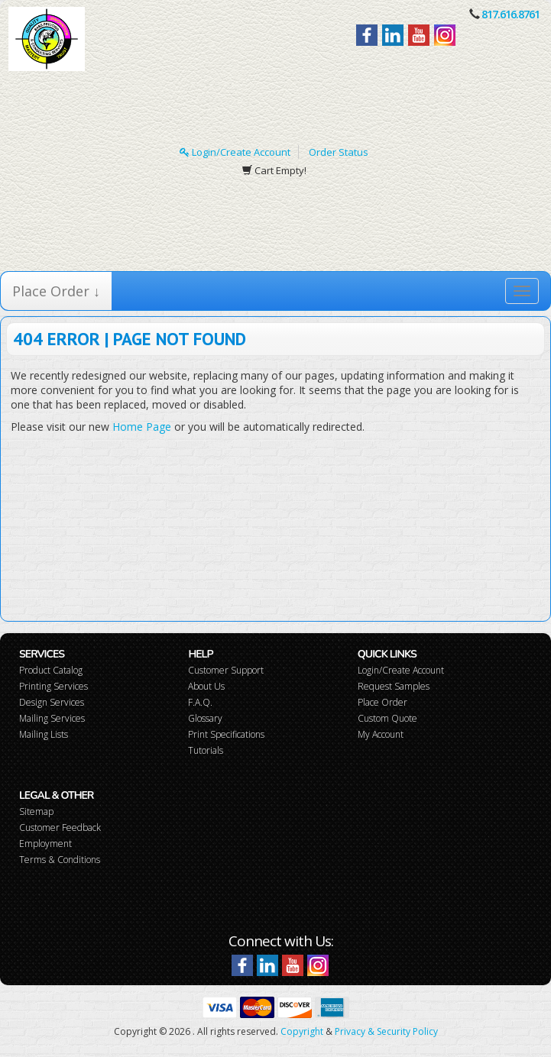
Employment (45, 843)
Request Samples (393, 686)
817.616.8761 (510, 14)
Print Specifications (226, 734)
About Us (206, 686)
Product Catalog (51, 670)
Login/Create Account (235, 152)
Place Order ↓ (56, 291)
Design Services (51, 702)
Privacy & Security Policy (386, 1031)
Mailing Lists (43, 734)
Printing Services (53, 686)
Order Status (338, 152)
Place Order (382, 702)
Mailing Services (52, 718)
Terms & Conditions (59, 859)
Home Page (141, 426)
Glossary (205, 718)
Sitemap (36, 811)
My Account (381, 734)
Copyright (301, 1031)
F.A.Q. (200, 702)
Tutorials (205, 750)
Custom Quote (387, 718)
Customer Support (226, 670)
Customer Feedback (60, 827)
